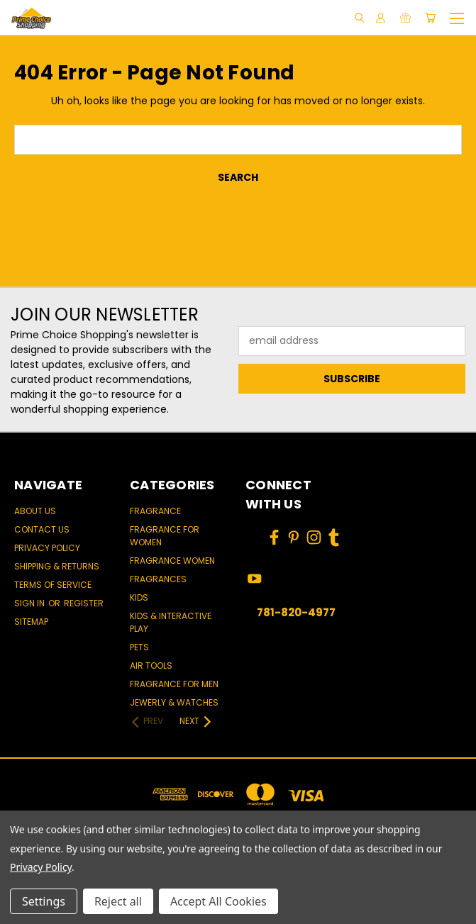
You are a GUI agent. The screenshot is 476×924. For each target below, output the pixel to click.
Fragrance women (172, 561)
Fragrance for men (174, 684)
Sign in (30, 603)
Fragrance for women (164, 535)
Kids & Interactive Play (170, 622)
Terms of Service (53, 585)
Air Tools (151, 665)
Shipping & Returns (56, 566)
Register (84, 603)
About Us (35, 511)
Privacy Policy (47, 548)
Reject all (118, 901)
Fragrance (155, 511)
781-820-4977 (296, 612)
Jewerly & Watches (174, 702)
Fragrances (158, 579)
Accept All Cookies (218, 901)
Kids (139, 597)
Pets (139, 647)
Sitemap (31, 622)
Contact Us (42, 529)
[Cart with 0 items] (430, 17)
